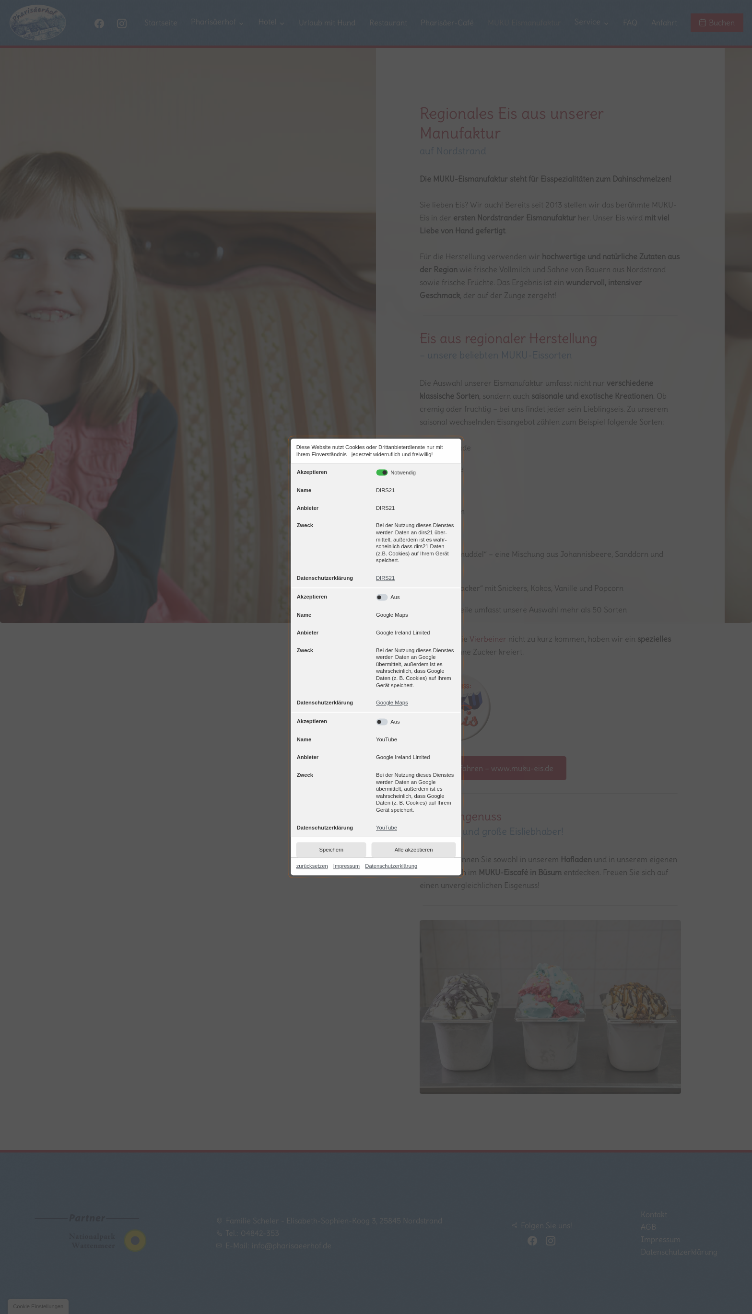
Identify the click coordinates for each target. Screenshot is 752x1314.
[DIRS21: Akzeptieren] (382, 472)
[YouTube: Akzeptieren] (415, 722)
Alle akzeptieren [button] (414, 850)
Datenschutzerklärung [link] (391, 866)
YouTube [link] (386, 827)
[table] (376, 650)
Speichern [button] (331, 850)
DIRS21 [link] (385, 578)
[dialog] (376, 656)
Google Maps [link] (392, 703)
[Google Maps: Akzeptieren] (415, 597)
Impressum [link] (346, 866)
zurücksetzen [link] (312, 866)
